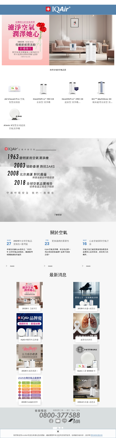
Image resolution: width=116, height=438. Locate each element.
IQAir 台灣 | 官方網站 (58, 10)
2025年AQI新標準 (30, 389)
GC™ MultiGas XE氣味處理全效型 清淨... (101, 93)
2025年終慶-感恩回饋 (86, 295)
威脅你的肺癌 (86, 326)
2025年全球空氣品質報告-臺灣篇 (20, 253)
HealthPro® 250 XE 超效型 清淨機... (72, 93)
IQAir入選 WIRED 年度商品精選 (86, 357)
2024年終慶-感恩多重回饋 (86, 389)
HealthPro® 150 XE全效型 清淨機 (43, 93)
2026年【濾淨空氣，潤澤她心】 (30, 295)
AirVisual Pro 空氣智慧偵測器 (14, 93)
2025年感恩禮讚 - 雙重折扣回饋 (30, 357)
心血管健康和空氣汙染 (96, 253)
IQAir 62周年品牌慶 (30, 326)
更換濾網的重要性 (58, 253)
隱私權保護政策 (97, 435)
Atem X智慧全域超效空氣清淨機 (14, 119)
